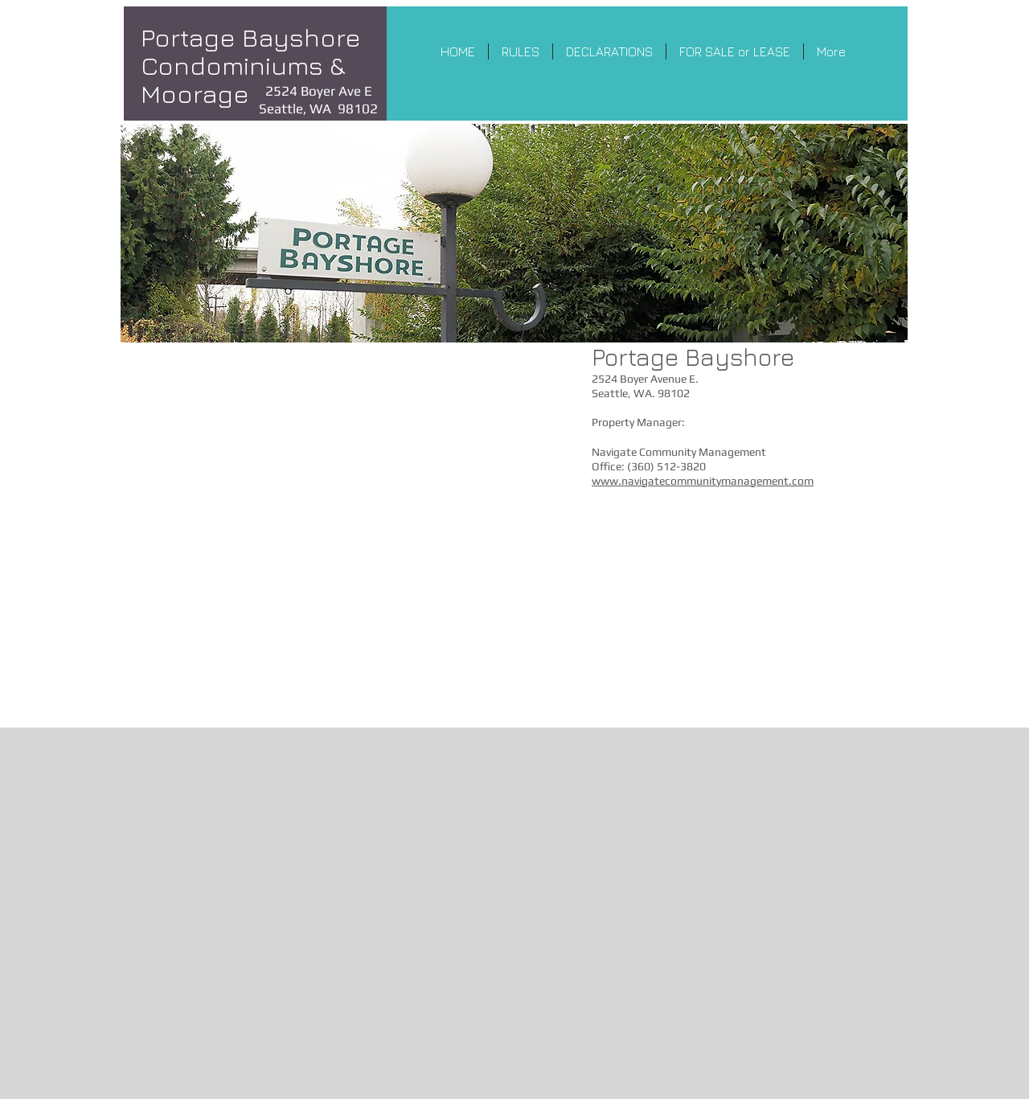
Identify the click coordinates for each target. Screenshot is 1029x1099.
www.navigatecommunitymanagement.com (703, 480)
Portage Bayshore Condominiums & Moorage (251, 65)
